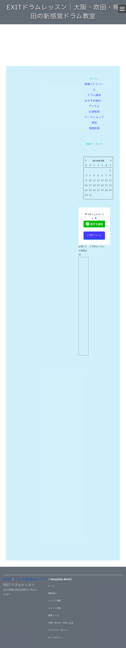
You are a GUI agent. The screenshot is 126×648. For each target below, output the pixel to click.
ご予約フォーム (94, 235)
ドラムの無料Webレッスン (31, 579)
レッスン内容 (54, 608)
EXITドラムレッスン (19, 584)
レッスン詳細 (54, 600)
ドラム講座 (94, 95)
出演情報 (94, 112)
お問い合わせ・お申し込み (61, 622)
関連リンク (53, 615)
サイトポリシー (55, 637)
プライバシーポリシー (58, 630)
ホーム (51, 585)
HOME (7, 579)
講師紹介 (52, 593)
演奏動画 (94, 128)
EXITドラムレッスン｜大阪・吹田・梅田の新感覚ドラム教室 (62, 12)
